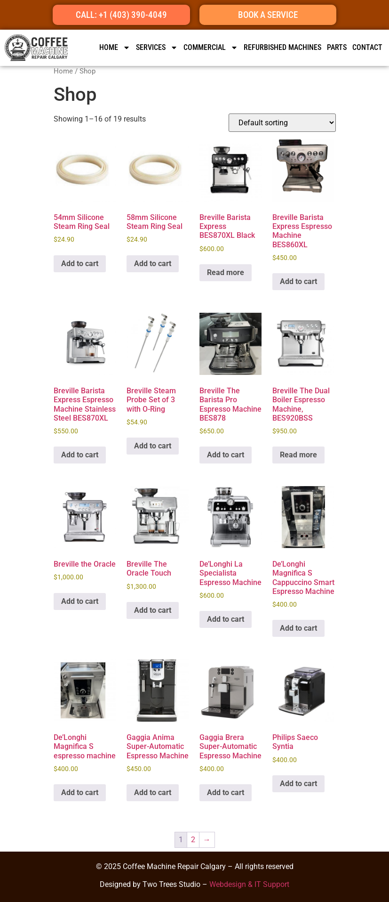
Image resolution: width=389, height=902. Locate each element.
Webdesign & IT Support (249, 884)
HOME (114, 47)
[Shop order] (282, 123)
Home (63, 71)
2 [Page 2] (193, 839)
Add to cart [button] (79, 263)
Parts (337, 47)
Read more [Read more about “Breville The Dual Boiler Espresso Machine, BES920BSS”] (298, 454)
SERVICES (157, 47)
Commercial (210, 47)
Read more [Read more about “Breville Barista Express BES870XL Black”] (225, 272)
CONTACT (367, 47)
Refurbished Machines (282, 47)
